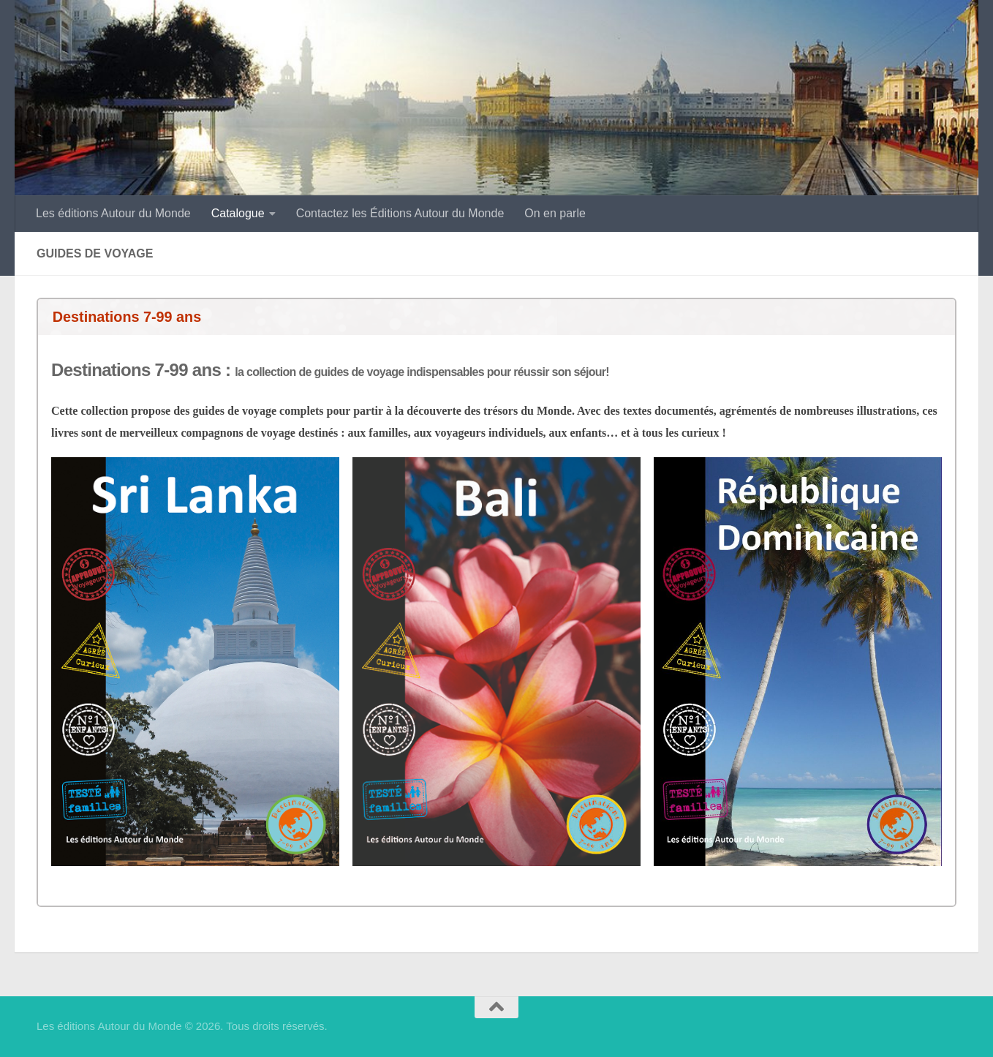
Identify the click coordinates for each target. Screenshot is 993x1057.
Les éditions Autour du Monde (113, 213)
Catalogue (238, 213)
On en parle (555, 213)
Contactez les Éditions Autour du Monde (400, 213)
